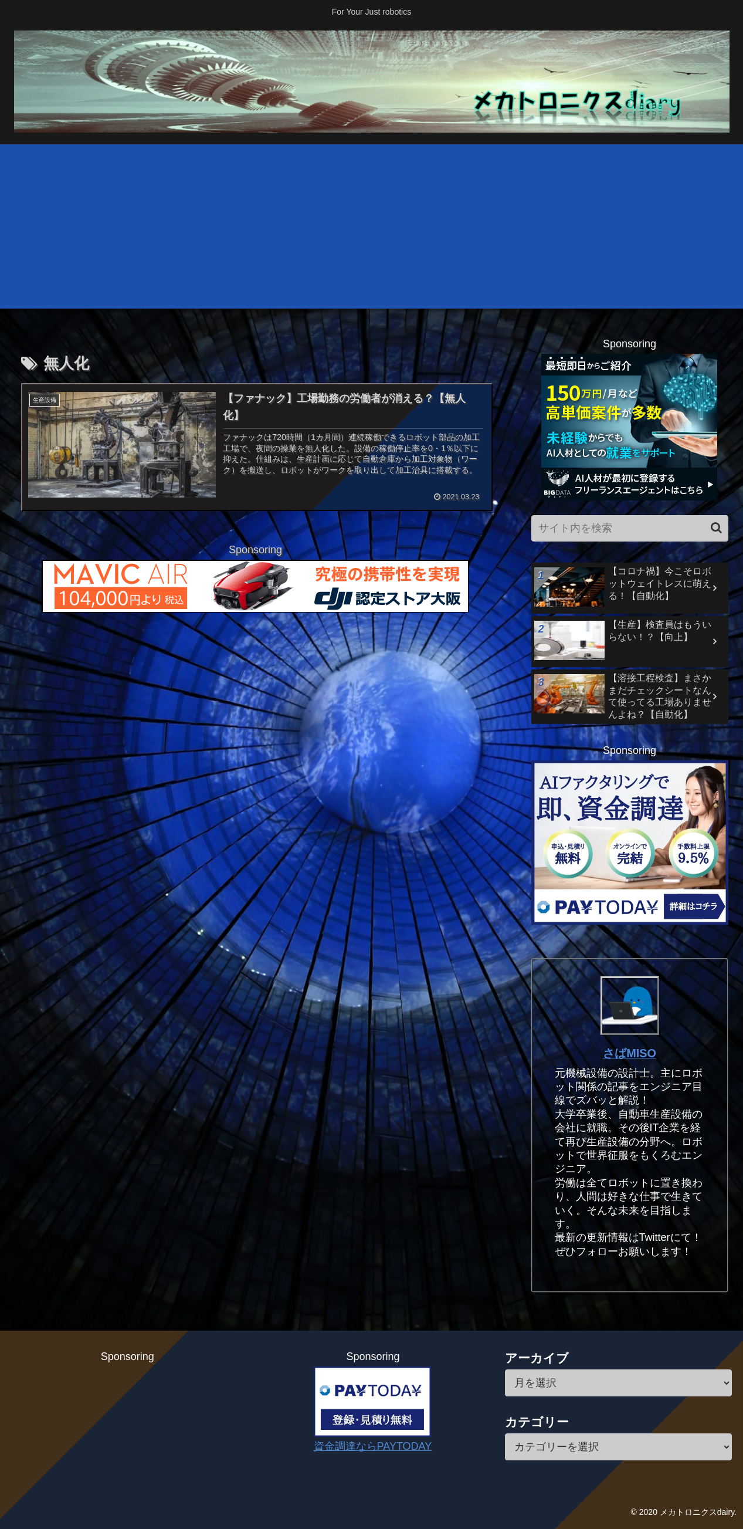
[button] (716, 528)
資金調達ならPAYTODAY (373, 1446)
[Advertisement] (372, 226)
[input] (629, 528)
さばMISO (629, 1053)
